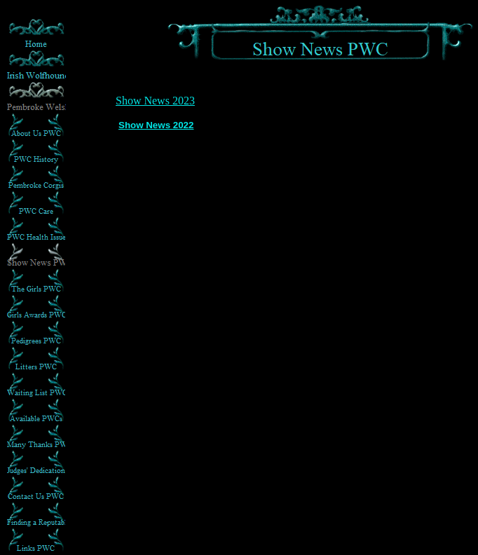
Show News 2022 (155, 125)
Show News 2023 (155, 101)
